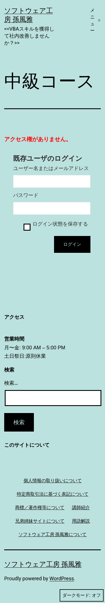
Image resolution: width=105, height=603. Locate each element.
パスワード (25, 195)
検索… (11, 383)
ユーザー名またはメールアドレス (51, 168)
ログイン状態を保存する (60, 224)
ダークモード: (81, 595)
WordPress (62, 578)
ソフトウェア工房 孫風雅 (42, 564)
